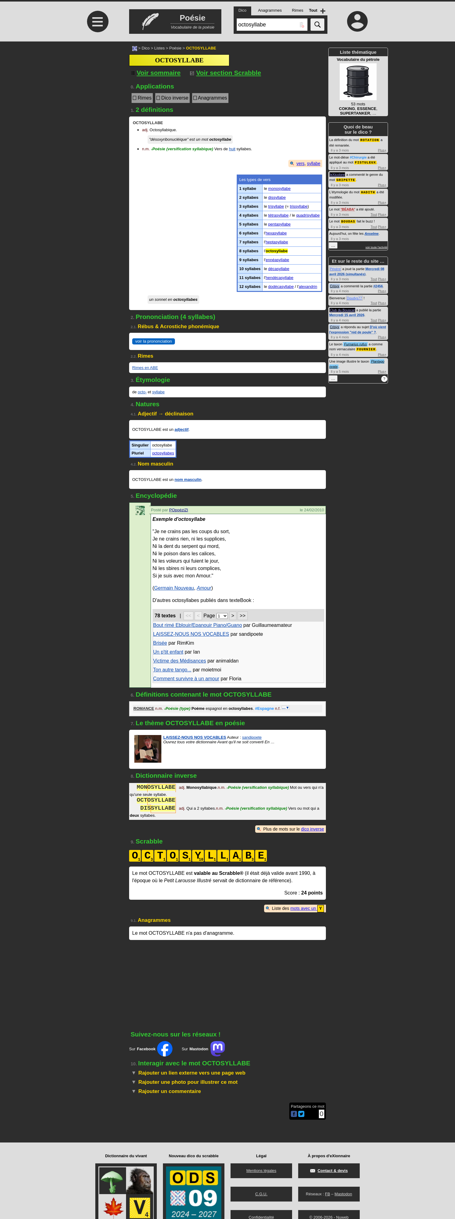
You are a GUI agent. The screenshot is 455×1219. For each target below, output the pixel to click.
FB (327, 1194)
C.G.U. (261, 1194)
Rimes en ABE (145, 367)
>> (243, 615)
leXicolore (337, 174)
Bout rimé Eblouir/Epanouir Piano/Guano (197, 625)
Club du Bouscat (342, 308)
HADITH (368, 191)
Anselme (372, 232)
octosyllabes (163, 453)
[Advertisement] (97, 93)
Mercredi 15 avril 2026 (346, 313)
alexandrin (308, 286)
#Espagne (264, 708)
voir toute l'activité (376, 245)
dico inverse (312, 829)
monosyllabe (279, 188)
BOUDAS (348, 220)
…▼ (285, 708)
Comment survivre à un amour (186, 678)
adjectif (182, 429)
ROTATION (369, 139)
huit (232, 149)
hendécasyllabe (279, 277)
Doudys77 (354, 296)
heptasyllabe (277, 242)
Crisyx (334, 284)
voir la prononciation (153, 341)
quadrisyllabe (308, 215)
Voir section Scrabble (225, 72)
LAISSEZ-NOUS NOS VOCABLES (191, 634)
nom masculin (188, 479)
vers (300, 163)
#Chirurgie (358, 157)
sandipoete (252, 737)
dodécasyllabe (281, 286)
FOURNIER (366, 347)
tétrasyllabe (278, 215)
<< (189, 615)
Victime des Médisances (179, 660)
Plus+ (382, 150)
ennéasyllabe (277, 260)
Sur (150, 1048)
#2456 (378, 284)
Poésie (175, 48)
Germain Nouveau (174, 588)
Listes (159, 48)
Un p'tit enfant (168, 652)
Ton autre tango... (172, 669)
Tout (373, 213)
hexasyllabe (276, 233)
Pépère (335, 267)
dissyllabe (277, 197)
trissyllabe (299, 206)
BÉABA (348, 208)
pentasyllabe (279, 224)
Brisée (160, 643)
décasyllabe (278, 268)
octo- (142, 392)
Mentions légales (261, 1170)
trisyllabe (276, 206)
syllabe (313, 163)
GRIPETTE (345, 179)
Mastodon (343, 1194)
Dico (146, 48)
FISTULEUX (365, 161)
